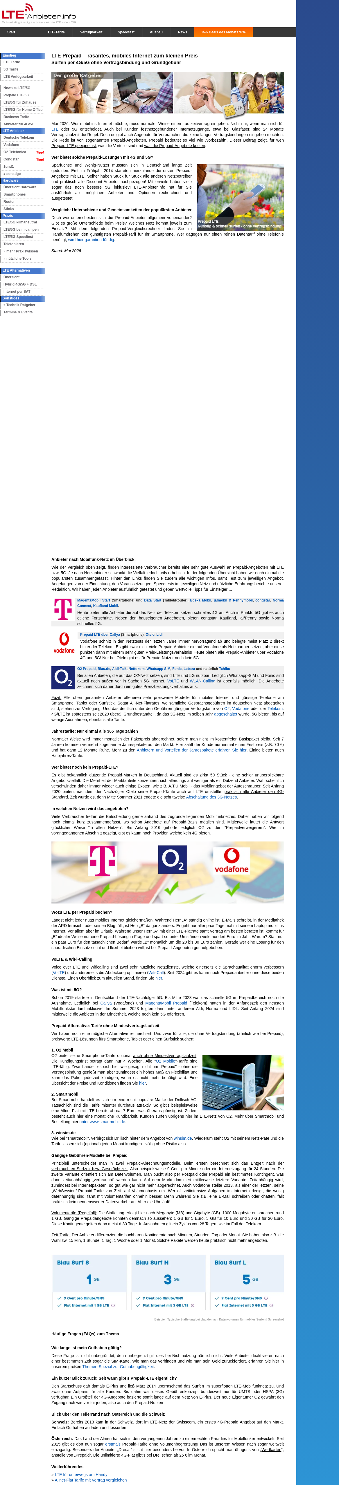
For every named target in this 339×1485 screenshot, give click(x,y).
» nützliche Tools (17, 258)
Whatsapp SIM (159, 669)
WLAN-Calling (202, 681)
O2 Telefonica (14, 152)
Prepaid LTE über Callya (100, 635)
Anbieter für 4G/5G (19, 124)
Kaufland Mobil (105, 606)
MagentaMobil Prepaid (166, 1003)
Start (11, 32)
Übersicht (11, 277)
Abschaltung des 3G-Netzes (211, 797)
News (182, 32)
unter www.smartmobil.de (102, 1121)
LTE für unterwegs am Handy (80, 1474)
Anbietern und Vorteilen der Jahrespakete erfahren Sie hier (191, 750)
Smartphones (14, 194)
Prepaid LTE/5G (16, 95)
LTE (55, 129)
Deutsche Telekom (18, 138)
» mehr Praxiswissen (20, 251)
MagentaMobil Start (93, 600)
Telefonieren (13, 244)
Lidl (160, 635)
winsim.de (183, 1138)
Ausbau (156, 32)
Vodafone (11, 145)
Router (9, 202)
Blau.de (104, 669)
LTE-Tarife (56, 32)
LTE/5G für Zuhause (19, 102)
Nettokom (137, 669)
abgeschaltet (225, 714)
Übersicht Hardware (19, 187)
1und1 (8, 167)
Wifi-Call (156, 972)
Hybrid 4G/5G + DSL (20, 284)
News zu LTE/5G (16, 88)
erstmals (113, 1444)
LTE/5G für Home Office (22, 110)
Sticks (8, 209)
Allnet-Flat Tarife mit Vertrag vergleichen (91, 1480)
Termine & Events (18, 312)
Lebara (189, 669)
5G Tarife (10, 69)
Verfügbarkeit (91, 32)
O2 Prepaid (86, 669)
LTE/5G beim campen (21, 229)
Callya (106, 1003)
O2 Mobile (165, 1061)
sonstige (13, 174)
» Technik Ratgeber (19, 305)
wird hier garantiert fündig (91, 239)
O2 (227, 708)
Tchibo (224, 669)
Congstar (11, 159)
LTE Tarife (11, 62)
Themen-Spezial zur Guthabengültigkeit (118, 1366)
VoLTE (173, 681)
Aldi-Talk (119, 669)
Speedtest (126, 32)
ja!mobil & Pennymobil (233, 600)
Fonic (177, 669)
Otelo (150, 635)
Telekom (275, 708)
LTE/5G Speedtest (18, 237)
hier (158, 978)
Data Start (152, 600)
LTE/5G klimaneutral (20, 222)
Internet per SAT (16, 292)
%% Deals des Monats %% (223, 32)
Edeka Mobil (200, 600)
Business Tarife (16, 117)
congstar (262, 600)
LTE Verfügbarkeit (18, 77)
